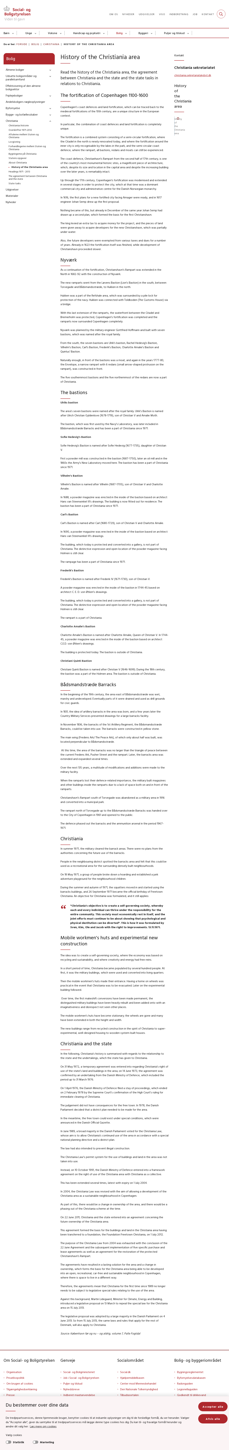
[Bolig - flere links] (126, 33)
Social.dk (125, 1372)
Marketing (47, 1442)
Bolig (119, 33)
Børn (6, 33)
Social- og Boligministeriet (79, 1372)
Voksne (52, 33)
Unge (28, 33)
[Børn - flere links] (13, 33)
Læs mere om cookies (43, 1426)
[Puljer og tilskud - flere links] (188, 33)
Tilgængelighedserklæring (21, 1389)
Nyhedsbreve (71, 1389)
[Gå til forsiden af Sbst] (17, 14)
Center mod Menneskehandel (138, 1383)
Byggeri (143, 33)
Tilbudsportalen (129, 1395)
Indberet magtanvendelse (79, 1395)
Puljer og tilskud (174, 33)
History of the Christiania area (190, 98)
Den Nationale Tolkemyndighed (139, 1389)
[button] (49, 69)
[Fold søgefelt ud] (221, 14)
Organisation (14, 1372)
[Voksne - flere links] (61, 33)
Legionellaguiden (187, 1389)
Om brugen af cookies (19, 1383)
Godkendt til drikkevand (191, 1395)
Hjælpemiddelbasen (132, 1378)
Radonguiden (185, 1383)
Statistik (18, 1442)
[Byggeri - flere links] (151, 33)
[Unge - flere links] (35, 33)
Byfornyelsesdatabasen (191, 1378)
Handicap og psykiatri (86, 33)
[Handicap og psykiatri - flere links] (104, 33)
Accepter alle (213, 1406)
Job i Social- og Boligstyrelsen (81, 1378)
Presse (10, 1395)
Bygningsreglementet (190, 1372)
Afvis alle (213, 1419)
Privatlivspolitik (15, 1378)
